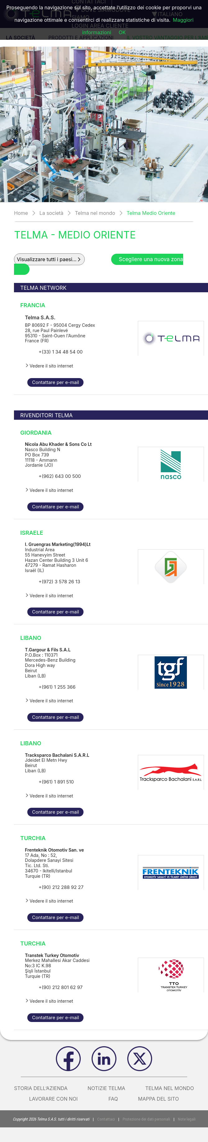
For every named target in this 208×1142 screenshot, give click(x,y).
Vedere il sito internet (49, 365)
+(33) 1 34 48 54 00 (60, 352)
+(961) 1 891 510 (56, 782)
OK (122, 32)
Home (21, 213)
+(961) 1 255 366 (56, 687)
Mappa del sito (158, 1099)
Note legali (185, 1119)
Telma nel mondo (95, 213)
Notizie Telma (106, 1088)
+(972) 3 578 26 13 (59, 582)
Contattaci (106, 1119)
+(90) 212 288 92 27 (61, 887)
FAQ (113, 1099)
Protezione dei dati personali (146, 1119)
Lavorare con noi (58, 1099)
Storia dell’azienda (40, 1088)
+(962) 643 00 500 (59, 476)
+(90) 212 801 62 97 (60, 987)
